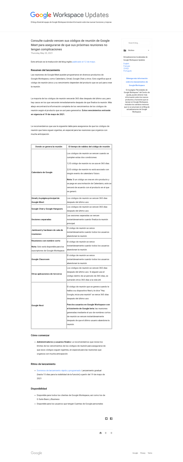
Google (135, 453)
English (126, 64)
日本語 (126, 68)
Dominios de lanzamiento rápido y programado (59, 370)
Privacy (143, 453)
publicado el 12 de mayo (83, 61)
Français (126, 66)
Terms (150, 453)
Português (127, 71)
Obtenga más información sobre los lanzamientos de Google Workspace (137, 81)
